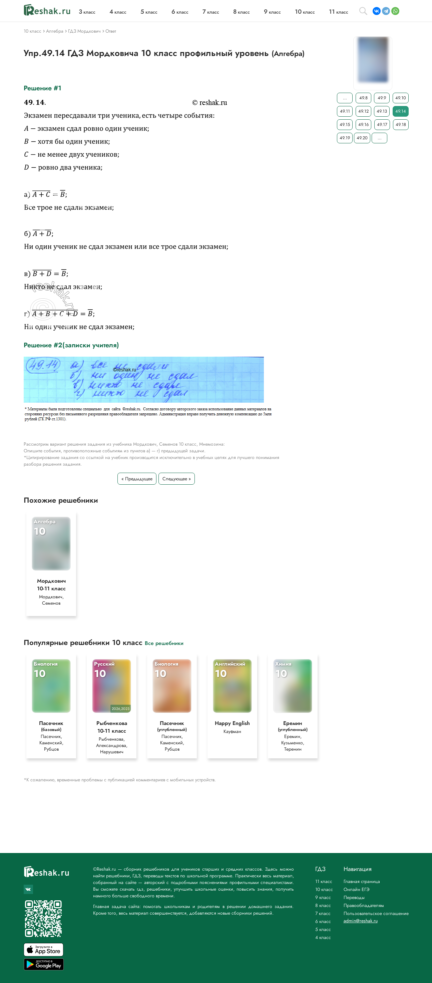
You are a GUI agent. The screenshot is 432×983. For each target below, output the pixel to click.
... (345, 98)
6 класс (323, 921)
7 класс (323, 913)
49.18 (401, 124)
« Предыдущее (136, 478)
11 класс (323, 881)
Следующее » (176, 478)
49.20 (362, 138)
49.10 (400, 98)
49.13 (382, 111)
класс (87, 12)
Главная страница (362, 881)
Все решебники (164, 642)
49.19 (345, 138)
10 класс (324, 889)
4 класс (323, 937)
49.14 (400, 111)
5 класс (323, 929)
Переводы (354, 897)
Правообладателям (364, 905)
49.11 (345, 111)
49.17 (382, 124)
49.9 (382, 98)
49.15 (345, 124)
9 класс (323, 897)
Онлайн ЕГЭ (357, 889)
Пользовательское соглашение (376, 913)
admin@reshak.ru (361, 920)
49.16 (363, 124)
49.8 (363, 98)
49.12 (363, 111)
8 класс (323, 905)
